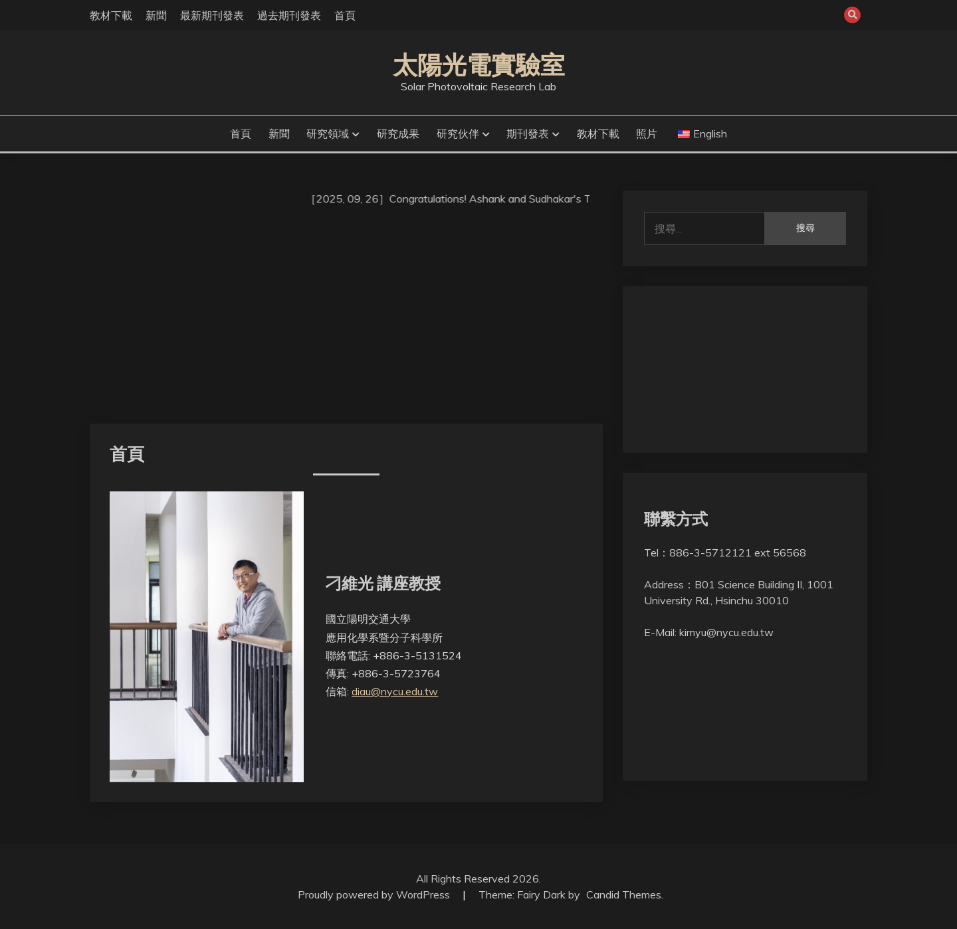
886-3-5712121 (710, 552)
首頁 (345, 15)
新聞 (156, 15)
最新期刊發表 (212, 15)
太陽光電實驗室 (479, 65)
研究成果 (398, 133)
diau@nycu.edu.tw (395, 691)
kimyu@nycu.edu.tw (726, 632)
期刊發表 (527, 133)
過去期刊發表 (289, 15)
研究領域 (327, 133)
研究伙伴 (458, 133)
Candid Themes (623, 894)
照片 (646, 133)
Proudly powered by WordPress (375, 894)
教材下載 (111, 15)
